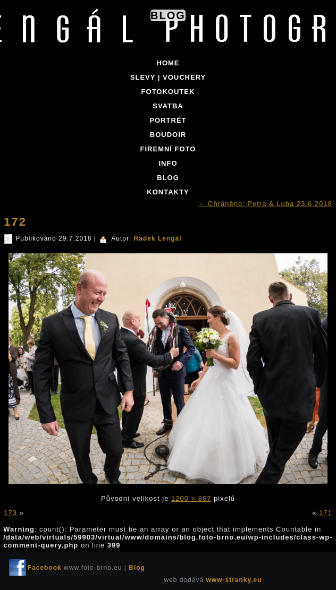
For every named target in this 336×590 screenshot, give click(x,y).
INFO (167, 163)
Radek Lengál (158, 238)
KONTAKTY (168, 192)
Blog (168, 15)
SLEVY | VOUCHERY (168, 77)
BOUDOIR (168, 135)
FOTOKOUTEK (168, 92)
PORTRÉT (167, 120)
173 (10, 513)
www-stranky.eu (234, 580)
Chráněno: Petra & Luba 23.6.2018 (265, 204)
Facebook (45, 567)
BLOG (168, 178)
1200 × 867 (191, 498)
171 (325, 513)
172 (15, 221)
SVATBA (168, 106)
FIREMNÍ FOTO (168, 149)
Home (168, 63)
